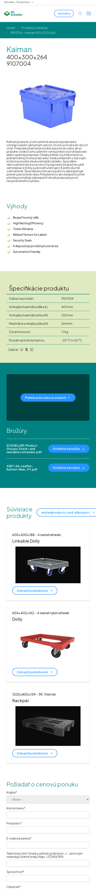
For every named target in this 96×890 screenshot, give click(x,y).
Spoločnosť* (15, 871)
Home (11, 28)
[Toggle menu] (88, 13)
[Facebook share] (21, 349)
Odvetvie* (14, 886)
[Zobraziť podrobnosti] (34, 590)
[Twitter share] (26, 349)
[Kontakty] (64, 13)
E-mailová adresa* (19, 838)
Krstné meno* (16, 808)
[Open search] (80, 13)
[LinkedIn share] (32, 349)
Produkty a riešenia (34, 28)
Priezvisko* (14, 823)
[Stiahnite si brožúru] (68, 449)
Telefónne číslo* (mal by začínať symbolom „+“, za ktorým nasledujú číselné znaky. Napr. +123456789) (45, 855)
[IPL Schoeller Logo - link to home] (13, 13)
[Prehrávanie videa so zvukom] (48, 397)
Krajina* (12, 792)
